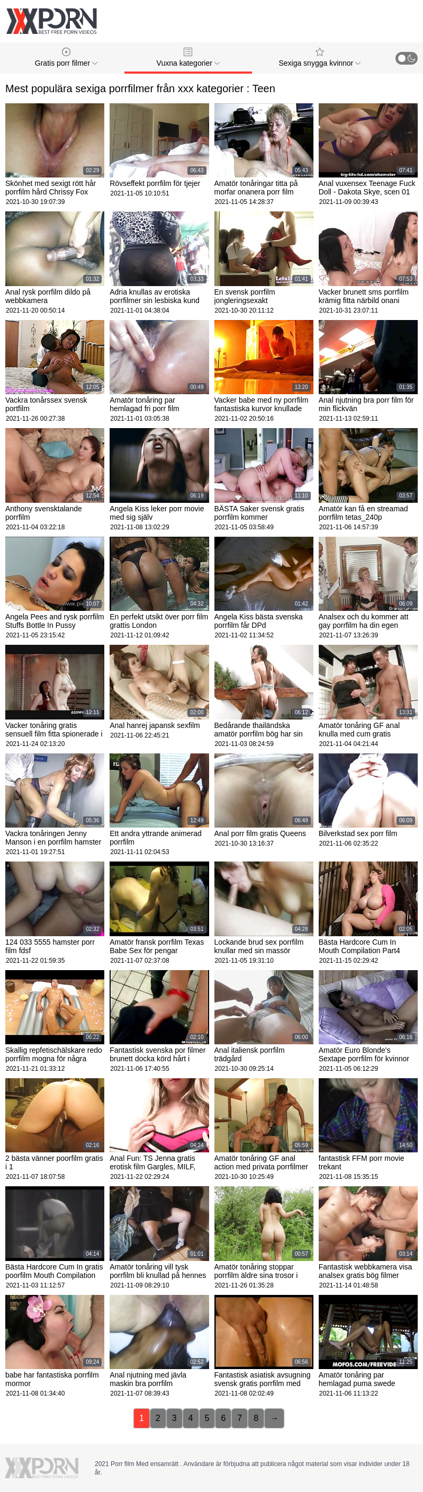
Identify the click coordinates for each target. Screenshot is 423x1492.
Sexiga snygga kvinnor (319, 57)
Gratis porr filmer (66, 57)
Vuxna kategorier (188, 57)
